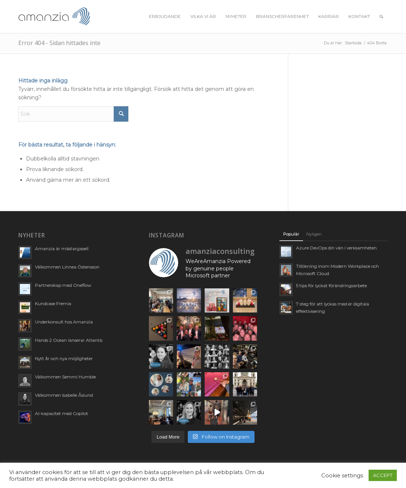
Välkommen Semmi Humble (65, 377)
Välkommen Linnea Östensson (67, 267)
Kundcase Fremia (53, 303)
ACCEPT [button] (382, 475)
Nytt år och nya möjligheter (64, 358)
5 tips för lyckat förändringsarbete (331, 285)
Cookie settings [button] (342, 475)
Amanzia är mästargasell (61, 248)
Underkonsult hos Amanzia (64, 322)
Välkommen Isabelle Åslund (64, 395)
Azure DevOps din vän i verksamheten (336, 248)
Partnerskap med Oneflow (63, 285)
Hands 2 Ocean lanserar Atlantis (68, 340)
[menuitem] (165, 16)
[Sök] (381, 16)
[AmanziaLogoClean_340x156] (54, 16)
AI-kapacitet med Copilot (61, 413)
